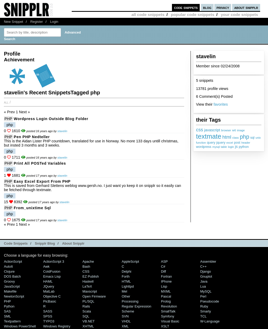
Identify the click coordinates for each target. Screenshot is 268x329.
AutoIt (8, 266)
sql (252, 137)
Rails (86, 306)
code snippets (186, 7)
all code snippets (147, 14)
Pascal (166, 296)
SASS (47, 311)
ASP (164, 261)
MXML (166, 291)
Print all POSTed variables (40, 163)
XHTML (88, 326)
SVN (125, 316)
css (199, 129)
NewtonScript (14, 296)
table (224, 146)
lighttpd (128, 286)
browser (226, 130)
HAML (48, 281)
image (241, 130)
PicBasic (49, 301)
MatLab (48, 291)
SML (7, 316)
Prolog (166, 301)
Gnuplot (206, 276)
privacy (222, 7)
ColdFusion (51, 271)
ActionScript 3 (53, 261)
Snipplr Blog (45, 243)
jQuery (48, 286)
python (244, 147)
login (231, 146)
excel (229, 142)
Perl (203, 296)
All (6, 102)
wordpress (203, 147)
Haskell (87, 281)
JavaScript (12, 286)
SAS (7, 311)
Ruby (204, 306)
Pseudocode (209, 301)
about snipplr (246, 7)
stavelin (62, 131)
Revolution (169, 306)
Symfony (167, 316)
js (236, 146)
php (244, 136)
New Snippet (13, 22)
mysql (216, 146)
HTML (126, 281)
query (211, 142)
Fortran (166, 276)
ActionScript (13, 261)
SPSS (47, 316)
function (201, 142)
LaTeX (87, 286)
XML (125, 326)
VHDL (126, 321)
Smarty (205, 311)
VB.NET (88, 321)
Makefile (10, 291)
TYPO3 (48, 321)
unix (258, 137)
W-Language (210, 321)
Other (126, 296)
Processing (130, 301)
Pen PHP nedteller (32, 137)
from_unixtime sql (32, 208)
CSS (86, 271)
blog (207, 7)
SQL (85, 316)
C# (163, 266)
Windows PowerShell (20, 326)
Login (54, 22)
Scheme (128, 311)
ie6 (234, 130)
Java (203, 281)
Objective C (52, 296)
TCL (203, 316)
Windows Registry (56, 326)
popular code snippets (192, 14)
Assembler (208, 261)
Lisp (164, 286)
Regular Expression (136, 306)
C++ (203, 266)
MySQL (205, 291)
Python (9, 306)
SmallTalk (168, 311)
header (245, 142)
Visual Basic (170, 321)
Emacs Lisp (52, 276)
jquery (220, 142)
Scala (86, 311)
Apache (88, 261)
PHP (8, 119)
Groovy (9, 281)
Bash (86, 266)
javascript (212, 130)
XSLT (165, 326)
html (226, 137)
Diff (163, 271)
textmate (208, 136)
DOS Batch (12, 276)
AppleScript (130, 261)
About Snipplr (73, 243)
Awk (46, 266)
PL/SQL (88, 301)
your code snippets (239, 14)
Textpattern (12, 321)
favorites (221, 104)
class (235, 137)
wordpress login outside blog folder (51, 119)
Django (205, 271)
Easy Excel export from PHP (42, 181)
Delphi (126, 271)
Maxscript (89, 291)
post (237, 142)
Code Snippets (16, 243)
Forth (126, 276)
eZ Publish (90, 276)
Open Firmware (94, 296)
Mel (124, 291)
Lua (203, 286)
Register (36, 22)
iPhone (166, 281)
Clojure (9, 271)
